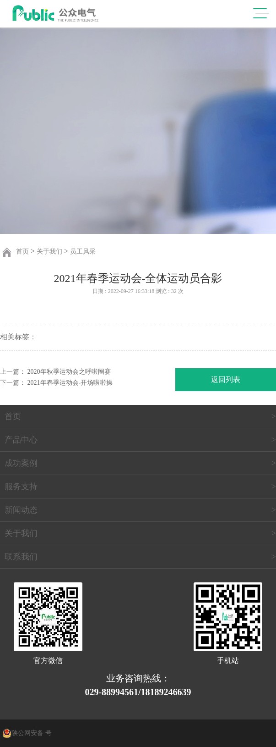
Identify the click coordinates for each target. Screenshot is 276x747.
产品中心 (21, 439)
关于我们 (49, 251)
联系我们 (21, 556)
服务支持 (21, 486)
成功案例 (21, 463)
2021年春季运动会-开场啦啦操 (70, 382)
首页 (22, 251)
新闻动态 (21, 510)
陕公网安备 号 (31, 733)
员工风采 (83, 251)
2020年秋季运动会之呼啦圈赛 (69, 371)
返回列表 (225, 379)
